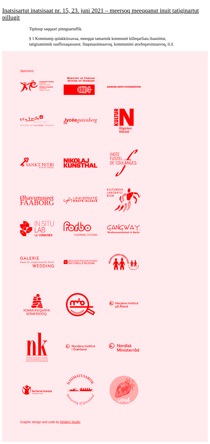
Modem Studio (70, 422)
